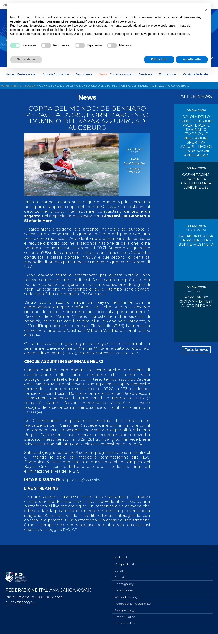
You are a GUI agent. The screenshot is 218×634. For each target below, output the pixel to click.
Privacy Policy (124, 616)
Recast (133, 501)
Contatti (120, 574)
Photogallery (123, 581)
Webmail (121, 553)
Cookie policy (124, 623)
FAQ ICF (70, 529)
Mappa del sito (125, 560)
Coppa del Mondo (134, 167)
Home (10, 74)
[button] (205, 10)
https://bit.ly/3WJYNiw (82, 479)
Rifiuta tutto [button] (159, 59)
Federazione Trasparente (132, 602)
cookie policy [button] (126, 21)
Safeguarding (124, 609)
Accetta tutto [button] (192, 59)
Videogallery (123, 588)
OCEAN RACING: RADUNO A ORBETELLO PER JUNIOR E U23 (196, 181)
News (103, 74)
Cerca (118, 567)
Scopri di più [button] (26, 59)
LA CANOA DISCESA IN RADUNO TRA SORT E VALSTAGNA (196, 240)
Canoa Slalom (134, 163)
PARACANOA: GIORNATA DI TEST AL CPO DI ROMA (196, 301)
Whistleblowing (125, 595)
